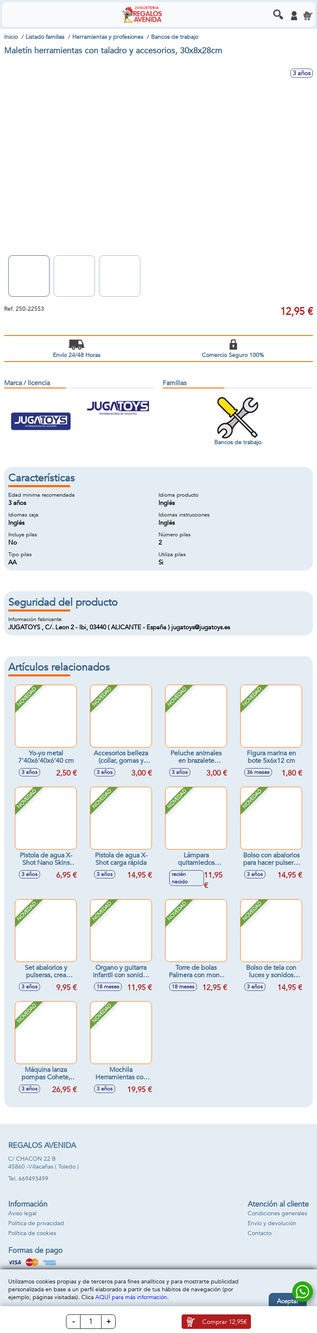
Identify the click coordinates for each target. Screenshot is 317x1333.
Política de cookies (32, 1233)
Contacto (260, 1233)
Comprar (224, 1322)
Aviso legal (22, 1213)
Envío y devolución (272, 1223)
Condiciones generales (277, 1213)
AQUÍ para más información (131, 1297)
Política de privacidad (36, 1223)
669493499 (33, 1179)
